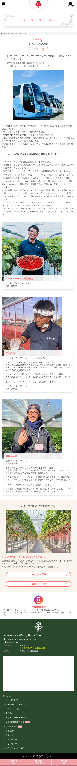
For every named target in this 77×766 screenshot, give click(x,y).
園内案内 (9, 713)
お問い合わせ (11, 740)
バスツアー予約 (38, 584)
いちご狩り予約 (38, 574)
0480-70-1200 (11, 643)
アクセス (9, 735)
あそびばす (10, 731)
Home (8, 696)
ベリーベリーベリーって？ (17, 718)
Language (70, 4)
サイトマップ (11, 744)
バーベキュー (14, 726)
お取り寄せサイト (15, 748)
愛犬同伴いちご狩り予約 (38, 762)
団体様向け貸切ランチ (18, 722)
